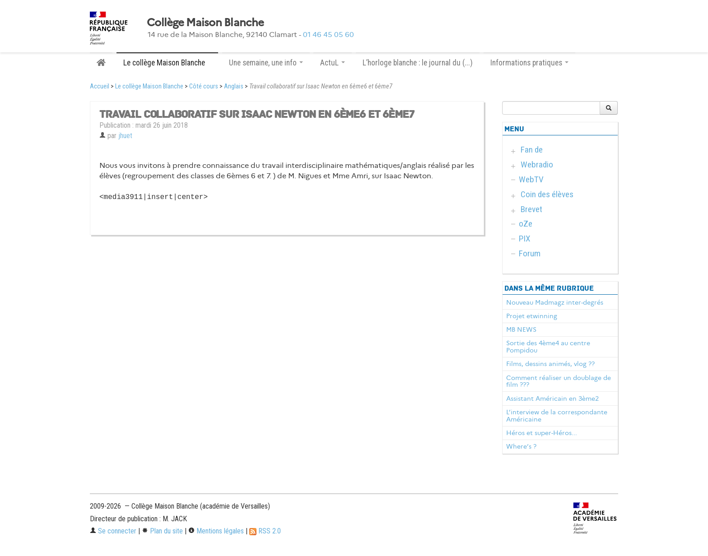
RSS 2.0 (265, 531)
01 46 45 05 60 (328, 34)
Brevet (531, 209)
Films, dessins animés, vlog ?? (550, 364)
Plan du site (162, 531)
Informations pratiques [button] (529, 62)
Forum (529, 253)
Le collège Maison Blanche (149, 86)
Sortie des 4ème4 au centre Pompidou (548, 346)
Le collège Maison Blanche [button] (167, 62)
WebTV (531, 179)
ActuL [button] (332, 62)
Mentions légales (216, 531)
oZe (525, 223)
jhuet (125, 135)
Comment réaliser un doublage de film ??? (558, 381)
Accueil (99, 86)
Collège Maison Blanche (205, 22)
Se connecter (113, 531)
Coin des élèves (547, 194)
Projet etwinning (531, 316)
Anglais (233, 86)
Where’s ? (521, 446)
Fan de (532, 149)
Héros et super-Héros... (541, 433)
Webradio (537, 164)
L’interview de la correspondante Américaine (556, 415)
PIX (525, 238)
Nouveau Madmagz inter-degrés (554, 302)
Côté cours (203, 86)
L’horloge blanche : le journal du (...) (418, 62)
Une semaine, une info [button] (266, 62)
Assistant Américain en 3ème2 (552, 398)
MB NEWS (521, 329)
